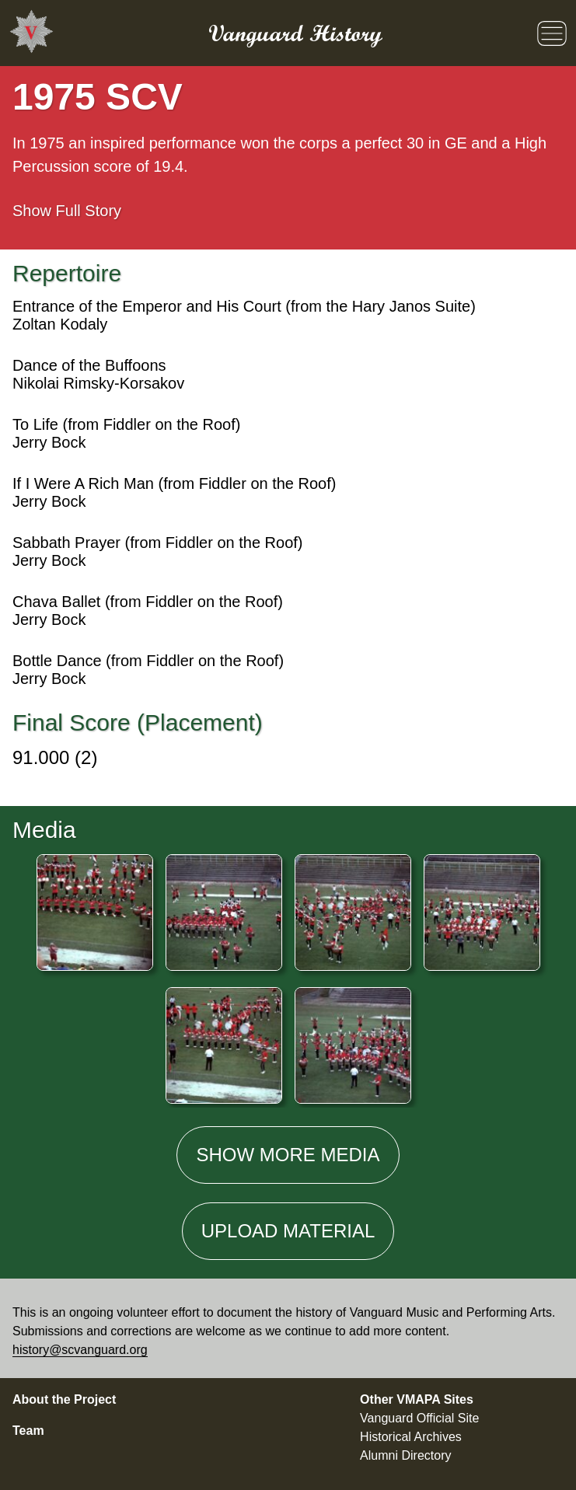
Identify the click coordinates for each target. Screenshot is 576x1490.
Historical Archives (411, 1436)
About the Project (64, 1399)
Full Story (66, 210)
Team (28, 1430)
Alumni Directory (405, 1455)
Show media (287, 1154)
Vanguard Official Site (419, 1418)
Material (288, 1230)
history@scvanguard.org (80, 1349)
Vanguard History (295, 33)
